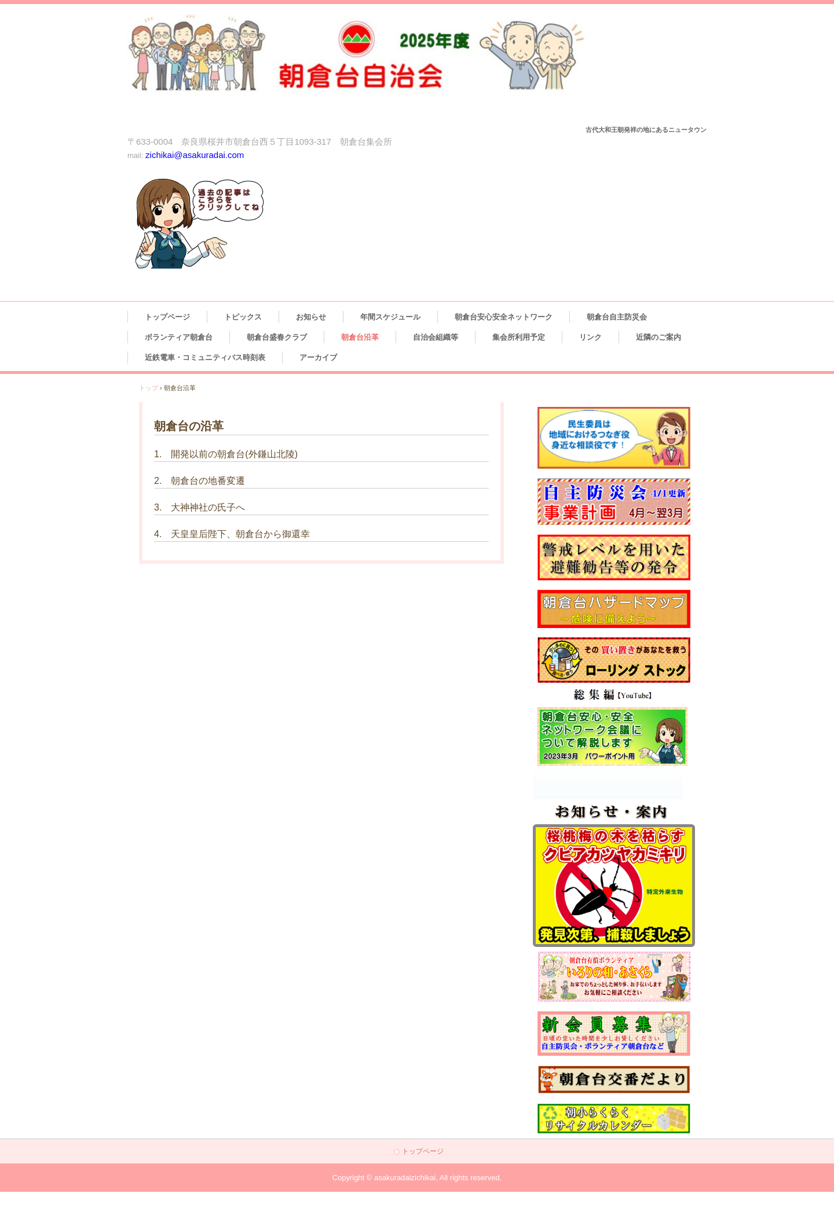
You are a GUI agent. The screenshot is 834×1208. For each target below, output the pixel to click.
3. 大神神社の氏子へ (199, 507)
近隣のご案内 (658, 337)
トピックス (243, 317)
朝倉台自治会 (378, 67)
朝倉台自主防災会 (617, 317)
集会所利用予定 (518, 337)
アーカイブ (318, 357)
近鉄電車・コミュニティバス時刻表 (205, 357)
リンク (590, 337)
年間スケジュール (390, 317)
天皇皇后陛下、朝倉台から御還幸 (240, 534)
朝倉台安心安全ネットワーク (504, 317)
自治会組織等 (435, 337)
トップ (148, 387)
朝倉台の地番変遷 (208, 481)
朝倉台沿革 (360, 337)
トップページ (167, 317)
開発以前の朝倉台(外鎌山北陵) (234, 454)
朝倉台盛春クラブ (277, 337)
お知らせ (311, 317)
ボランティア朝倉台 (179, 337)
